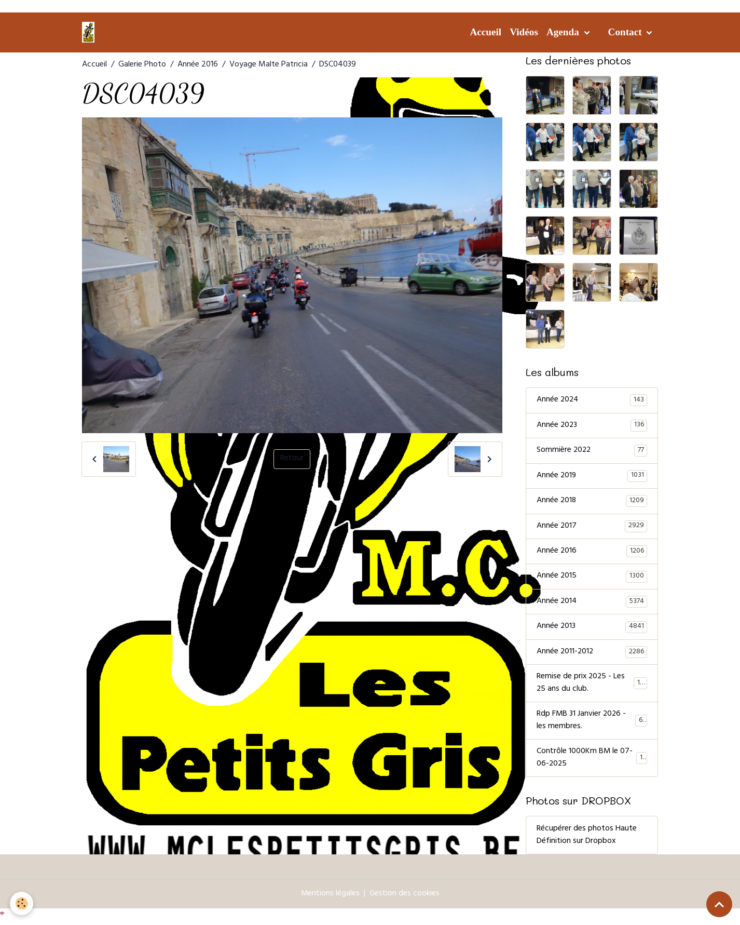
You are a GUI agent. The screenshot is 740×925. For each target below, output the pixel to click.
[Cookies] (22, 903)
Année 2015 (592, 578)
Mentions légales (330, 898)
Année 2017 (592, 527)
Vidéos (524, 31)
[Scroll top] (719, 904)
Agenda (564, 31)
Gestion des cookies (404, 898)
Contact (626, 31)
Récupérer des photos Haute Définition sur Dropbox (587, 839)
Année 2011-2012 (592, 655)
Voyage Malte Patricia (268, 65)
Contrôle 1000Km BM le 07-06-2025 (592, 762)
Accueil (485, 31)
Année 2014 (592, 604)
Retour (292, 459)
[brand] (90, 32)
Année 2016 (197, 65)
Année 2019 (592, 477)
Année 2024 (592, 400)
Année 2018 (592, 502)
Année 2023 (592, 426)
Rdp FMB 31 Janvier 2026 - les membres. (592, 724)
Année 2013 (592, 629)
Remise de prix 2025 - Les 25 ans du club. (592, 687)
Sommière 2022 (592, 451)
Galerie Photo (142, 65)
